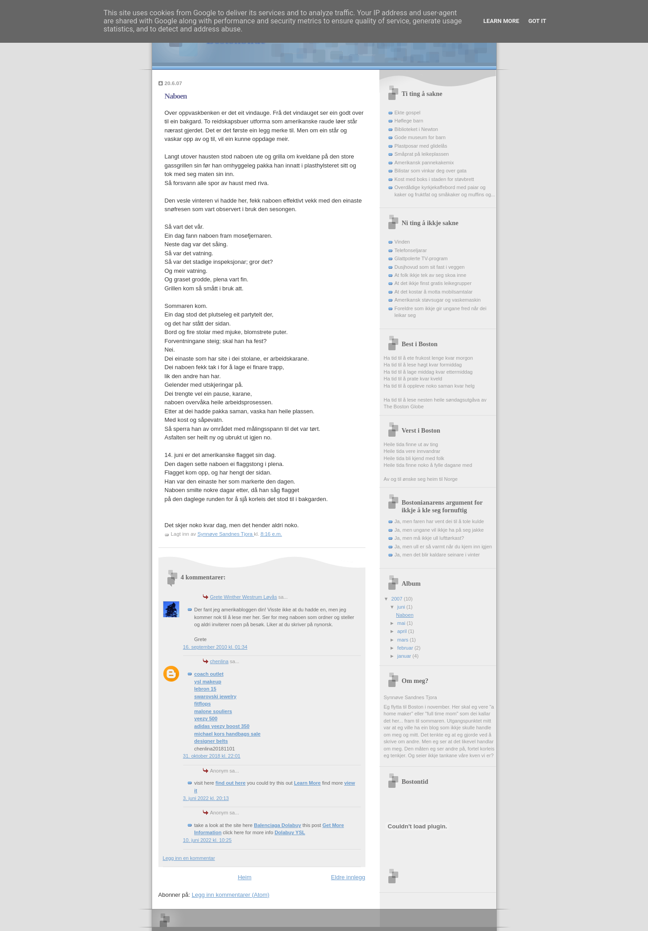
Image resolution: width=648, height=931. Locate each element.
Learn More (501, 21)
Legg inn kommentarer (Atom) (231, 894)
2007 (398, 598)
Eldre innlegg (348, 877)
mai (402, 623)
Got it (537, 21)
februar (405, 648)
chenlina (219, 661)
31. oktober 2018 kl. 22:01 (212, 756)
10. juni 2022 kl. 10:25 (207, 840)
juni (401, 607)
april (402, 631)
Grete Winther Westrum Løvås (243, 597)
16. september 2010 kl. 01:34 (215, 647)
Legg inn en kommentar (189, 858)
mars (403, 639)
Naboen (405, 615)
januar (405, 656)
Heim (244, 877)
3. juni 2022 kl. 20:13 (206, 798)
